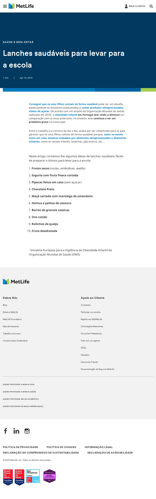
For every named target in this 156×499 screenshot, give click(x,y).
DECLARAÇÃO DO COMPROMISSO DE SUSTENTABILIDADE (41, 453)
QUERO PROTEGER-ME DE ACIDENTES (20, 399)
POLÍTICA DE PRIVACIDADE (20, 447)
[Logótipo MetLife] (16, 283)
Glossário (85, 355)
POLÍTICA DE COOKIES (61, 447)
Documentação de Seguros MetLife (97, 369)
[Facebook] (6, 431)
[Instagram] (27, 431)
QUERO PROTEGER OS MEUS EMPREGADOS (23, 407)
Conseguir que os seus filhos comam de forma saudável (63, 104)
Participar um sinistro (91, 312)
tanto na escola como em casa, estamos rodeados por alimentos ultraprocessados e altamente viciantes (77, 138)
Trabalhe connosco (12, 334)
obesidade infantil (66, 114)
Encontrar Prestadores (91, 334)
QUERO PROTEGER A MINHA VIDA (18, 385)
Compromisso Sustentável (15, 341)
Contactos (86, 305)
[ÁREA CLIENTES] (134, 6)
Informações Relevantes (92, 327)
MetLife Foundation (12, 319)
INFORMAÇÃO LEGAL (99, 447)
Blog (5, 305)
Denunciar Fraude (89, 362)
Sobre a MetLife (10, 312)
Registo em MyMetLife (91, 319)
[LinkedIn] (16, 431)
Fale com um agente (90, 341)
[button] (5, 6)
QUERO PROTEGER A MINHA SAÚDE (19, 392)
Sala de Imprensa (11, 327)
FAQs (83, 348)
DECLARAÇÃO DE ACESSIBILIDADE (110, 453)
